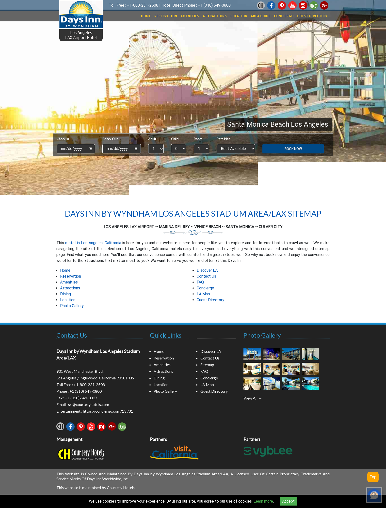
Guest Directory (312, 16)
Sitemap (207, 364)
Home (146, 16)
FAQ (200, 282)
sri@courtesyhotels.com (88, 404)
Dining (65, 294)
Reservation (165, 16)
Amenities (190, 16)
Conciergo (284, 16)
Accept (288, 501)
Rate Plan (223, 139)
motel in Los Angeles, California (93, 242)
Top (373, 477)
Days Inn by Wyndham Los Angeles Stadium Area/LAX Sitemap (193, 213)
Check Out (110, 139)
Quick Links (165, 335)
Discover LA (207, 270)
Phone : (62, 391)
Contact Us (206, 276)
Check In (63, 139)
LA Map (203, 294)
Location (238, 16)
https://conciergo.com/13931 (108, 411)
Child (174, 139)
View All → (252, 398)
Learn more (263, 501)
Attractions (215, 16)
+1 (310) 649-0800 (214, 5)
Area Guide (261, 16)
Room (198, 139)
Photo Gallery (72, 305)
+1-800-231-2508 (142, 5)
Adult (152, 139)
